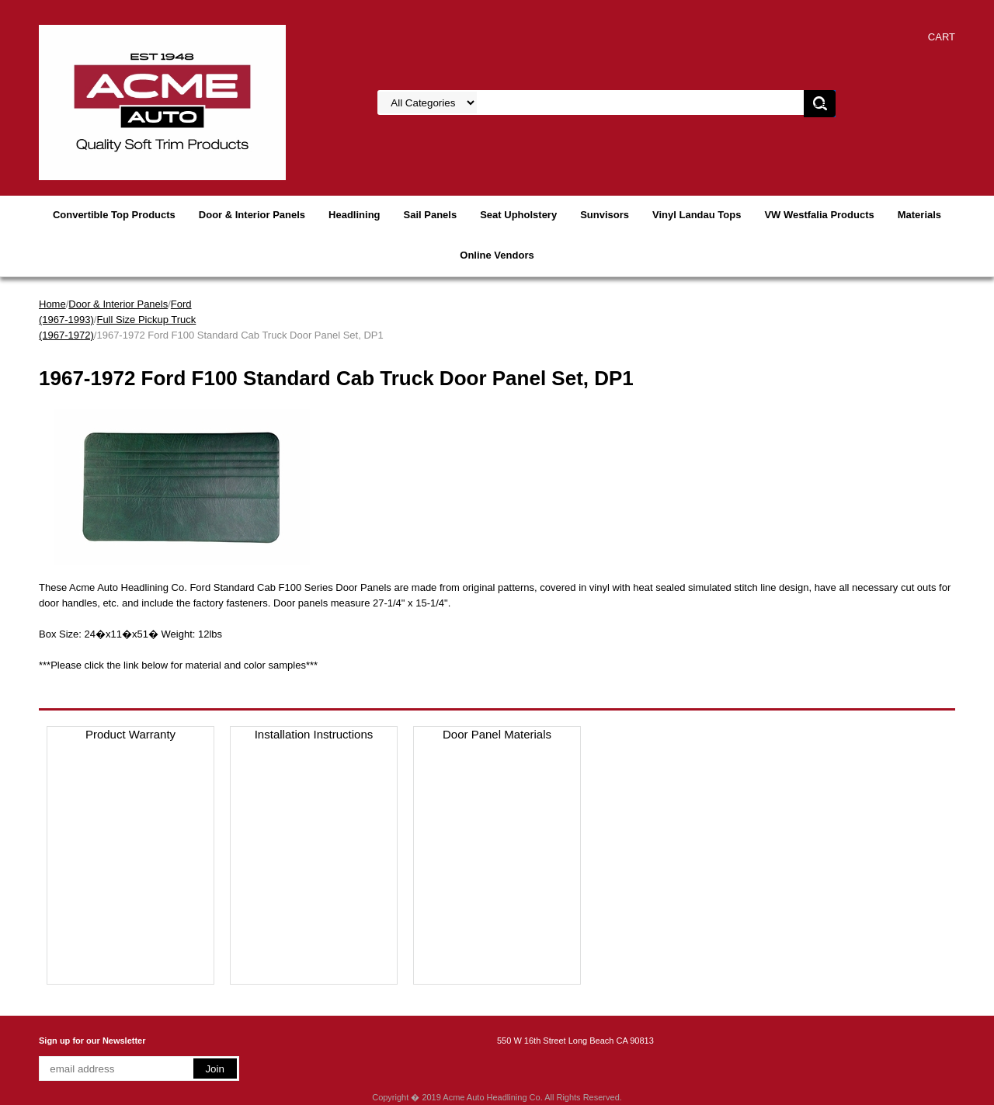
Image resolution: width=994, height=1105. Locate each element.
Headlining (354, 215)
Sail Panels (430, 215)
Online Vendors (496, 255)
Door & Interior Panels (252, 215)
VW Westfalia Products (819, 215)
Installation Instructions (314, 734)
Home (52, 304)
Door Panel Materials (497, 734)
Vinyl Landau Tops (696, 215)
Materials (919, 215)
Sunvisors (604, 215)
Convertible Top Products (114, 215)
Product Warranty (130, 734)
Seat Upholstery (518, 215)
